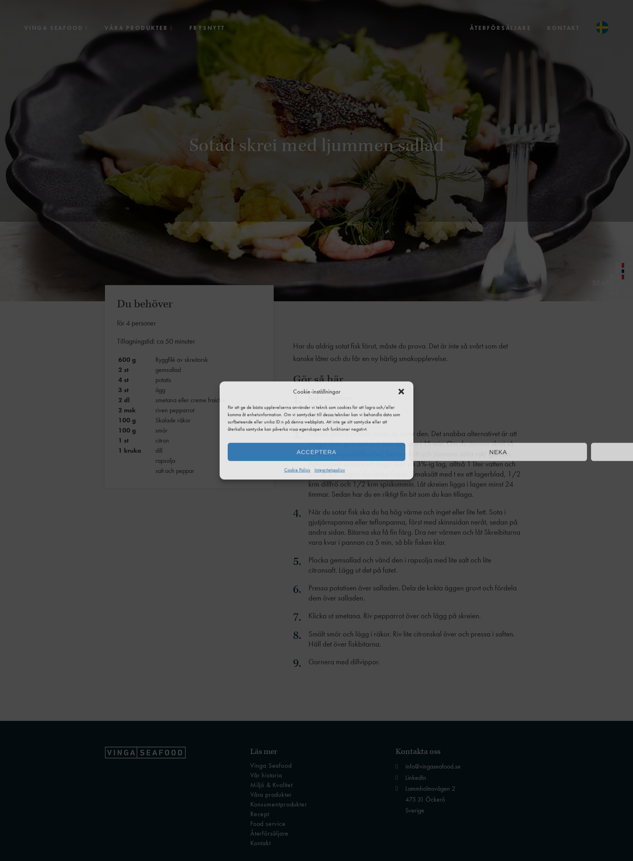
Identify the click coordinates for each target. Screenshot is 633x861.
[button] (401, 392)
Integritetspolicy (329, 470)
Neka (498, 451)
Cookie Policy (297, 470)
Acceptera (316, 451)
